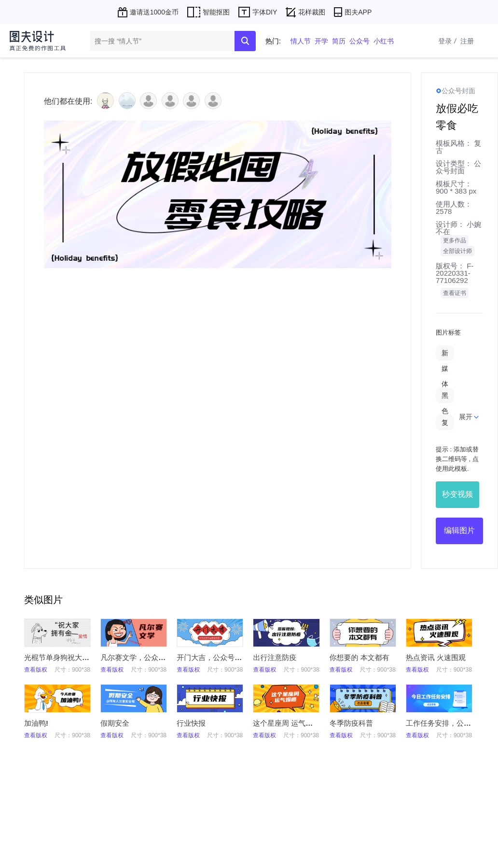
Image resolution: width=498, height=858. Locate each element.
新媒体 (445, 368)
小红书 (384, 41)
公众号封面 (458, 167)
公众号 (359, 41)
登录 (448, 41)
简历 (339, 41)
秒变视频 (457, 494)
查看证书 (454, 293)
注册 (467, 41)
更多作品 (454, 240)
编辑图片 (459, 530)
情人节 (300, 41)
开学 (321, 41)
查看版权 (35, 669)
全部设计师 (457, 251)
